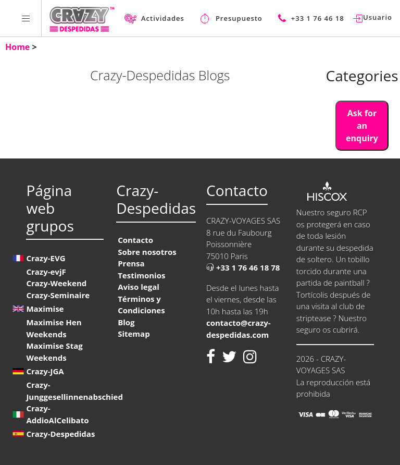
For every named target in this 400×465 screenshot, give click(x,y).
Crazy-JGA (45, 371)
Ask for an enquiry (362, 125)
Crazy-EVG (45, 258)
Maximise (45, 308)
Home (18, 47)
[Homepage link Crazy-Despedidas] (82, 18)
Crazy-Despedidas (60, 434)
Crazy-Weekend (56, 283)
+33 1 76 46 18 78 (243, 267)
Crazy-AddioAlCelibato (57, 414)
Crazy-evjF (46, 271)
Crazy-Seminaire (58, 295)
